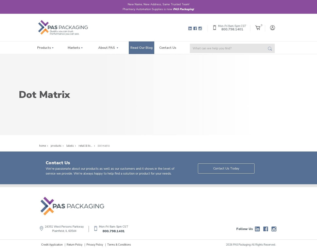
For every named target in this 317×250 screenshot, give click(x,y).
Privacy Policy (95, 245)
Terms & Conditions (119, 245)
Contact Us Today (226, 168)
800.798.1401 (113, 231)
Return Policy (74, 245)
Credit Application (52, 245)
